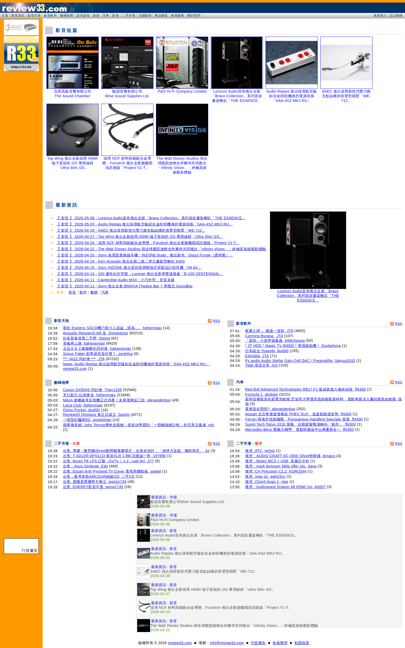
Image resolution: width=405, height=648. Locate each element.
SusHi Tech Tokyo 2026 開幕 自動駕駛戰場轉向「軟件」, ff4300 (300, 424)
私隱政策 (301, 643)
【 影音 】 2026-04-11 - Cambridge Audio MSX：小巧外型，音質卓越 (115, 280)
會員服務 (177, 15)
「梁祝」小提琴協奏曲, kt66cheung (275, 340)
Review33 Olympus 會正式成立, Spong (96, 414)
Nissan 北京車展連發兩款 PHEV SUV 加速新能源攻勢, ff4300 (298, 414)
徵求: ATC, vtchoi (260, 451)
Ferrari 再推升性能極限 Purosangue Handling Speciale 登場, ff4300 (304, 419)
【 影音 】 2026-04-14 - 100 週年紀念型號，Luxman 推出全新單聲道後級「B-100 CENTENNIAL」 (139, 274)
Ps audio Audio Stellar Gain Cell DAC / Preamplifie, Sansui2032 (300, 361)
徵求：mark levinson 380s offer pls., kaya (280, 466)
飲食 (115, 15)
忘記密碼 (396, 15)
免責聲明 (279, 643)
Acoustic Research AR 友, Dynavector (95, 333)
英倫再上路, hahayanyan (84, 343)
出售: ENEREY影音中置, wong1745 (93, 487)
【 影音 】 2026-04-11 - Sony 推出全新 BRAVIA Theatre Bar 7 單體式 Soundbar (124, 286)
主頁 (5, 15)
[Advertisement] (224, 184)
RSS (216, 321)
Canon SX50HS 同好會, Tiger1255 (92, 390)
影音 (72, 292)
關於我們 (193, 15)
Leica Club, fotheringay (83, 405)
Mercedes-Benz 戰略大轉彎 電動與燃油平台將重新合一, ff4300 (299, 429)
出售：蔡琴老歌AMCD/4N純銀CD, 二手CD (99, 476)
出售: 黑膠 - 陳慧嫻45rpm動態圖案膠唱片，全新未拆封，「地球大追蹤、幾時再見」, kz (136, 451)
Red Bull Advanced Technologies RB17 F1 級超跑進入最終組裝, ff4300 (305, 389)
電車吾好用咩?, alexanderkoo (270, 409)
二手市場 (128, 15)
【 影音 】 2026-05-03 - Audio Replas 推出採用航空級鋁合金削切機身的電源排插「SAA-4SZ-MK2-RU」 (144, 224)
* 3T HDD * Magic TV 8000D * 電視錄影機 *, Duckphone (293, 346)
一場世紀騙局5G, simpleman (87, 420)
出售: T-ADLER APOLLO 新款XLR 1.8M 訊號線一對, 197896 (114, 456)
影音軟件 (50, 15)
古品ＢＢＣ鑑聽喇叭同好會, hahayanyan (97, 348)
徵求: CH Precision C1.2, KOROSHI (276, 471)
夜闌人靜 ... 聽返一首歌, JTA (269, 331)
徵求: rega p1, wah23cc (265, 476)
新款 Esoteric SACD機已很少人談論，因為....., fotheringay (112, 328)
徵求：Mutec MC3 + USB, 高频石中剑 (277, 461)
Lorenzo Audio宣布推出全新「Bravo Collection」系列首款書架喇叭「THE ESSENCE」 (308, 294)
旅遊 (96, 15)
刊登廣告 (258, 643)
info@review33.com (227, 643)
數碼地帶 (66, 15)
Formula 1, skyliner (261, 394)
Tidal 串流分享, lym (261, 365)
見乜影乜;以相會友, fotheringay (89, 395)
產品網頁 (161, 15)
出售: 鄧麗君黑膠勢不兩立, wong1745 (95, 482)
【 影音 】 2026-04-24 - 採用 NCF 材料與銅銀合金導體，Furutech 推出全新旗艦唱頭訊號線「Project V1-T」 (148, 243)
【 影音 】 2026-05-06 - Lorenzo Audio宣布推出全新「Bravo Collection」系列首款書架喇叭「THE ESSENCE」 (151, 218)
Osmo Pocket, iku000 (81, 410)
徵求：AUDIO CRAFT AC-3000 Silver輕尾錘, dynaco (290, 456)
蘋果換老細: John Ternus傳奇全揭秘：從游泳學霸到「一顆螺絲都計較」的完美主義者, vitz (138, 425)
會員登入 (380, 15)
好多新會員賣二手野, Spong (86, 338)
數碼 (94, 292)
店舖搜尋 (144, 15)
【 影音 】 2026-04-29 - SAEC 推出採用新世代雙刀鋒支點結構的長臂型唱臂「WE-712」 (131, 230)
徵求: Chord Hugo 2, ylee (266, 482)
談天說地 (82, 15)
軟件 (83, 292)
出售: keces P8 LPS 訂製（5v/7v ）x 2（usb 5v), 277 (108, 461)
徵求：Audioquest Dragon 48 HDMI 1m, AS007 (285, 487)
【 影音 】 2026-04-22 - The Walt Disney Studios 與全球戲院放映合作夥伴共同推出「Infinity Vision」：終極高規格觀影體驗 (161, 249)
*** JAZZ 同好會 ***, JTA (84, 359)
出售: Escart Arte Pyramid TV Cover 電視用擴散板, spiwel (112, 471)
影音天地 (34, 15)
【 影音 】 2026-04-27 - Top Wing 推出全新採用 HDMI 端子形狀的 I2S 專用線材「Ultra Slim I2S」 (139, 236)
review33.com (180, 643)
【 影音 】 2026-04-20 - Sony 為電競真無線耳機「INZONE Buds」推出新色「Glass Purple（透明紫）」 (144, 255)
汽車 (106, 15)
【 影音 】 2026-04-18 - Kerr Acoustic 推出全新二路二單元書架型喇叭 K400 (120, 261)
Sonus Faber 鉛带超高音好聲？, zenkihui (98, 354)
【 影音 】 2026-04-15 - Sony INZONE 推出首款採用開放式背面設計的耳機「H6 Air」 (128, 267)
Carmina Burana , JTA (264, 336)
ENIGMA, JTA (257, 356)
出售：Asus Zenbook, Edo (85, 466)
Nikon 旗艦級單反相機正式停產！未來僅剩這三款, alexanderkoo (117, 400)
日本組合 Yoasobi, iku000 (267, 351)
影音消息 (17, 15)
